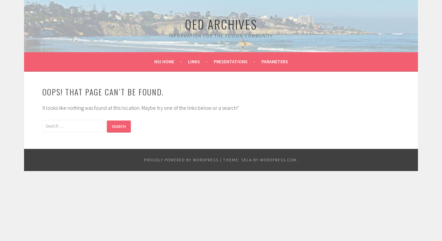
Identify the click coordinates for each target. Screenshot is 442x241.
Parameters (274, 62)
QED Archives (221, 24)
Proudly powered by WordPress (181, 159)
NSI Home (164, 62)
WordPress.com (278, 159)
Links (194, 62)
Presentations (231, 62)
